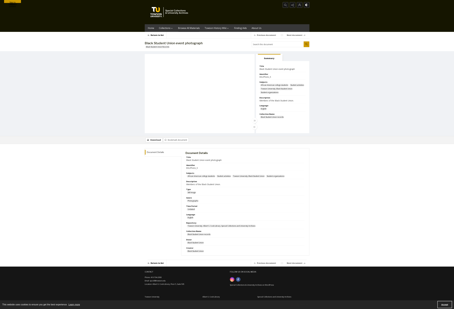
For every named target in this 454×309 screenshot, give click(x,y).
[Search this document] (278, 44)
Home (151, 28)
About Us (256, 28)
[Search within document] (306, 44)
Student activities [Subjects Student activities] (297, 85)
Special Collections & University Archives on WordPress (252, 285)
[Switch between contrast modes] (306, 5)
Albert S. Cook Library (211, 297)
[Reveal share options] (292, 5)
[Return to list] (157, 35)
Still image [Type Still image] (192, 192)
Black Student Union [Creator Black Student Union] (196, 251)
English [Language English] (263, 109)
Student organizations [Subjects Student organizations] (269, 92)
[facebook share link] (238, 279)
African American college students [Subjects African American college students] (274, 85)
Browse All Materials (189, 28)
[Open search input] (285, 5)
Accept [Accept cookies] (444, 305)
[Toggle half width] (254, 127)
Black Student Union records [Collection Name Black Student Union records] (272, 117)
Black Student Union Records (157, 47)
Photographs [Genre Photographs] (193, 201)
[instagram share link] (232, 279)
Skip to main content (12, 2)
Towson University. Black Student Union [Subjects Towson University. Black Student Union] (276, 89)
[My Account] (299, 5)
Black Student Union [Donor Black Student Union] (196, 242)
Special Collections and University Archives (274, 297)
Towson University (152, 297)
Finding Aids (240, 28)
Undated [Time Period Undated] (191, 209)
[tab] (269, 57)
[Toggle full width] (254, 120)
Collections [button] (166, 28)
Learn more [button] (74, 304)
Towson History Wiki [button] (217, 28)
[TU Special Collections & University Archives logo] (170, 12)
